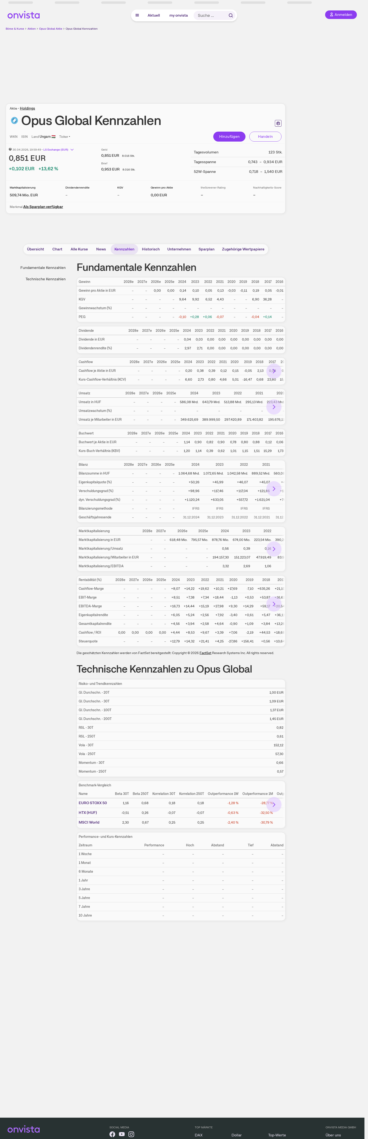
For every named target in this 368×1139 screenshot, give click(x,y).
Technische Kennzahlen (46, 279)
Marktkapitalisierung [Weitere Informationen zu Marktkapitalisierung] (23, 187)
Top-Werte (277, 1135)
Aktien (31, 29)
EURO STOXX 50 (93, 802)
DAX (199, 1135)
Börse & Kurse (15, 29)
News (101, 249)
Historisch (151, 249)
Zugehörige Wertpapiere (243, 249)
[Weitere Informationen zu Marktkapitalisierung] (24, 195)
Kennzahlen (124, 249)
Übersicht (35, 249)
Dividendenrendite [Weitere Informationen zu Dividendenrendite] (77, 187)
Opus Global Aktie (50, 29)
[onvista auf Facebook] (112, 1135)
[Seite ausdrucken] (278, 123)
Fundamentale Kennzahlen (43, 267)
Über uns (333, 1135)
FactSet (205, 653)
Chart (57, 249)
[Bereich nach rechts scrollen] (274, 371)
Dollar (237, 1135)
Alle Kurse (79, 249)
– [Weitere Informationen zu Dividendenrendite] (66, 195)
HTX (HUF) (88, 812)
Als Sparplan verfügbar (43, 206)
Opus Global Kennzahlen (82, 29)
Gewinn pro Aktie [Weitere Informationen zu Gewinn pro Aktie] (162, 187)
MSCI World (89, 822)
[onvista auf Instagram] (131, 1135)
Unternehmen (179, 249)
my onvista (178, 15)
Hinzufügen (229, 136)
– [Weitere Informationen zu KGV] (118, 195)
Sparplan (206, 249)
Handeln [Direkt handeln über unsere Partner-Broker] (265, 136)
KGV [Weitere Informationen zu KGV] (120, 187)
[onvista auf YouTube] (122, 1135)
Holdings (27, 108)
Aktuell (154, 15)
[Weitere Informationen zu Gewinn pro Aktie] (159, 195)
